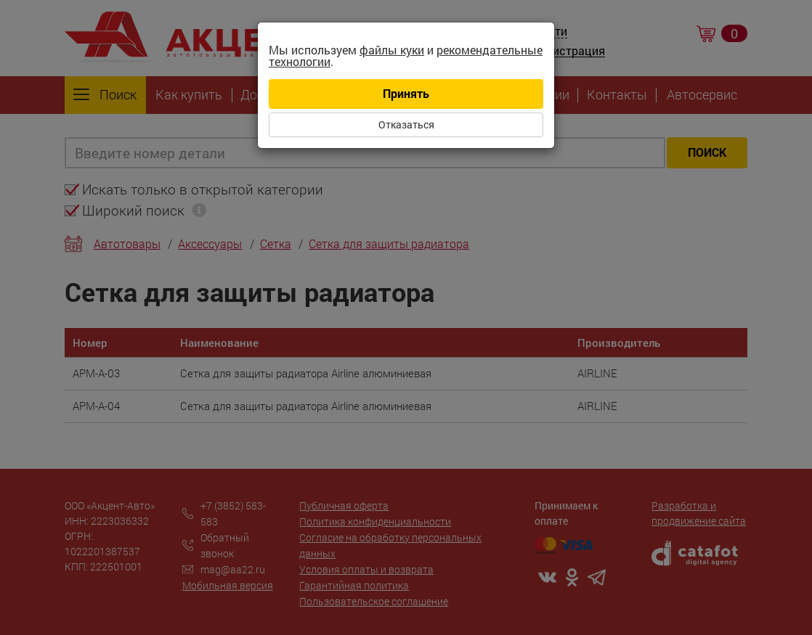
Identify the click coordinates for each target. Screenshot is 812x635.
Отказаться (406, 124)
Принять (406, 93)
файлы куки (392, 49)
